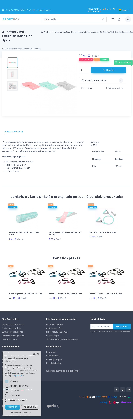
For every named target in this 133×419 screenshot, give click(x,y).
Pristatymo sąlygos (54, 324)
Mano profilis (51, 352)
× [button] (38, 354)
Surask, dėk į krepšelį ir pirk (13, 332)
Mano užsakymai (53, 356)
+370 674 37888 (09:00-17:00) (17, 10)
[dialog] (22, 383)
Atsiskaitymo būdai (54, 328)
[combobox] (74, 19)
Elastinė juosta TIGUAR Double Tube (25, 294)
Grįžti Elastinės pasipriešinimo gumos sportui (21, 49)
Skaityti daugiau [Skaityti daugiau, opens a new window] (18, 376)
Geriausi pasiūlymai (54, 359)
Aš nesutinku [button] (30, 407)
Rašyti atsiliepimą (53, 363)
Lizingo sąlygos (52, 336)
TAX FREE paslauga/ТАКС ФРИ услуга (62, 339)
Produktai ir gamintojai (11, 328)
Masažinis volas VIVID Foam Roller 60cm (24, 233)
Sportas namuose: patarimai (62, 370)
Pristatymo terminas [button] (94, 80)
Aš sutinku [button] (12, 407)
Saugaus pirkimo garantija (13, 324)
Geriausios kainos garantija (13, 336)
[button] (22, 412)
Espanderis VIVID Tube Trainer (103, 232)
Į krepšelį (108, 70)
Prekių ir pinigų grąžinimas (57, 332)
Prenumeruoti (122, 326)
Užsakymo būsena (9, 339)
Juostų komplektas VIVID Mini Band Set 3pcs (65, 233)
